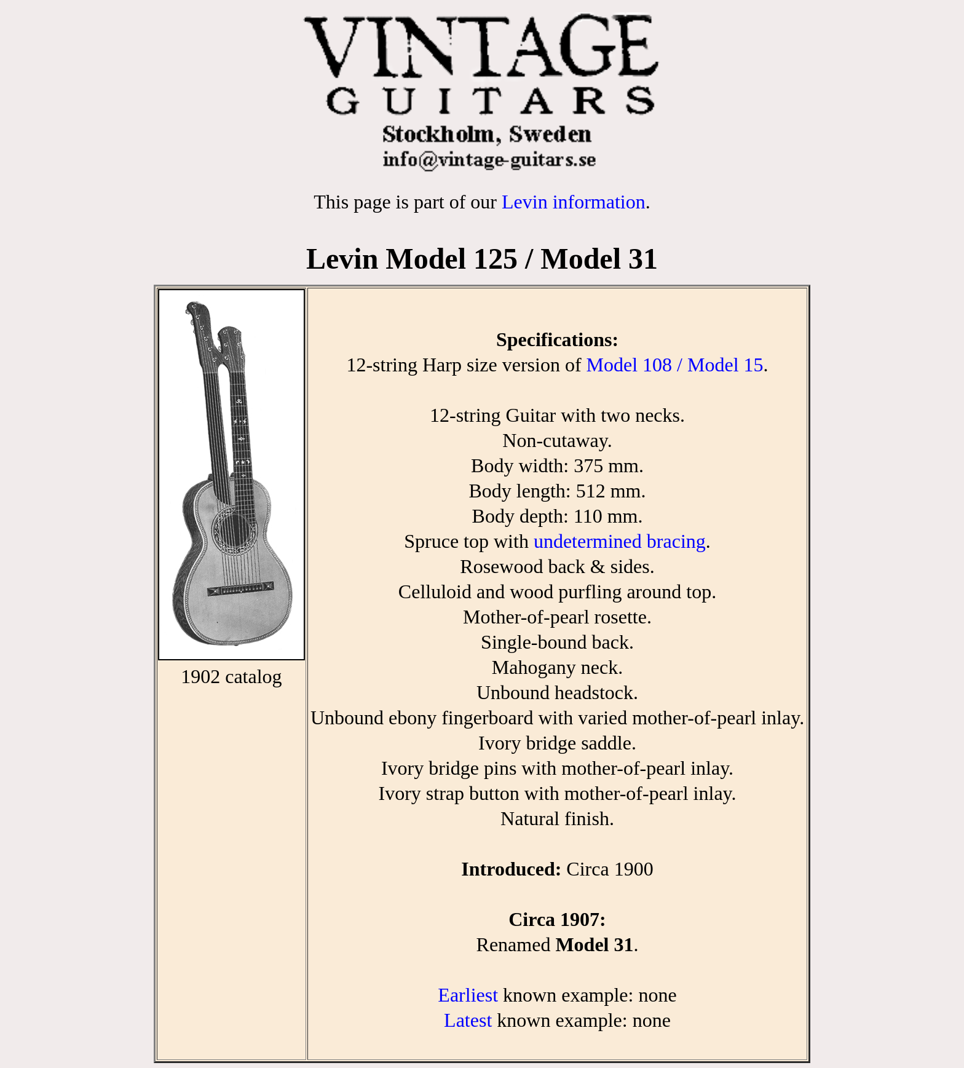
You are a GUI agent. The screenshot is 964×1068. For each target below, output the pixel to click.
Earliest (468, 995)
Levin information (574, 202)
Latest (468, 1020)
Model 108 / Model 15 (675, 365)
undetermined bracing (620, 541)
